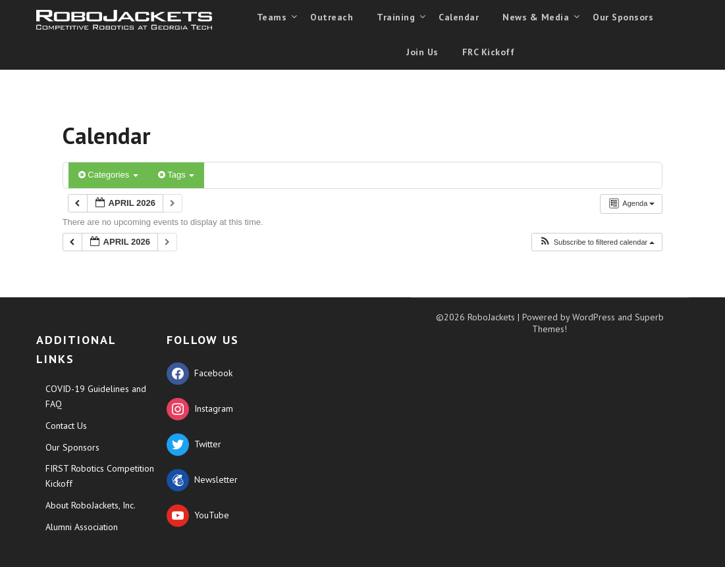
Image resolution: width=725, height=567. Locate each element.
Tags (176, 175)
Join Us (422, 52)
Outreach (331, 17)
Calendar (459, 17)
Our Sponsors (623, 17)
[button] (597, 242)
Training (396, 17)
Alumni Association (81, 527)
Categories (108, 175)
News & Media (535, 17)
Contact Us (66, 425)
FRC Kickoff (488, 52)
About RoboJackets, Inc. (90, 505)
